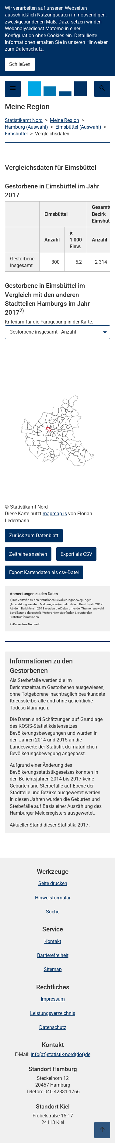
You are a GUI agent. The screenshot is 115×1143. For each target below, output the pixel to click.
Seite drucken (52, 883)
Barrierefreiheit (52, 955)
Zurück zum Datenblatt (33, 535)
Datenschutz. (30, 49)
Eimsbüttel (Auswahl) (78, 127)
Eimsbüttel (16, 134)
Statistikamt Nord (24, 120)
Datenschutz (52, 1027)
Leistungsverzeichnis (52, 1013)
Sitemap (53, 969)
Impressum (53, 999)
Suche (52, 912)
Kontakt (52, 941)
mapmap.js (55, 513)
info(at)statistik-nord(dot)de (60, 1054)
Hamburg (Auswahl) (26, 127)
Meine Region (64, 120)
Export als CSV (76, 554)
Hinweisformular (53, 898)
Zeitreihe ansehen (28, 554)
